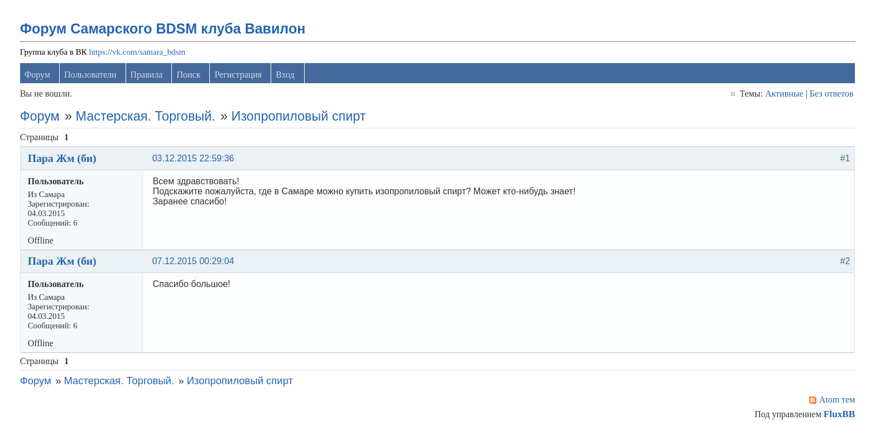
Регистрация (238, 74)
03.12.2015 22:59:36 (193, 158)
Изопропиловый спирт (299, 116)
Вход (285, 74)
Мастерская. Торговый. (145, 116)
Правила (147, 74)
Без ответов (831, 93)
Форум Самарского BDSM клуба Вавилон (163, 28)
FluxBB (839, 414)
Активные (784, 93)
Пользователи (90, 74)
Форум (37, 74)
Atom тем (837, 399)
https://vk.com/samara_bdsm (137, 51)
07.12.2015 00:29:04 (193, 261)
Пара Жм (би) (62, 158)
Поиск (188, 74)
